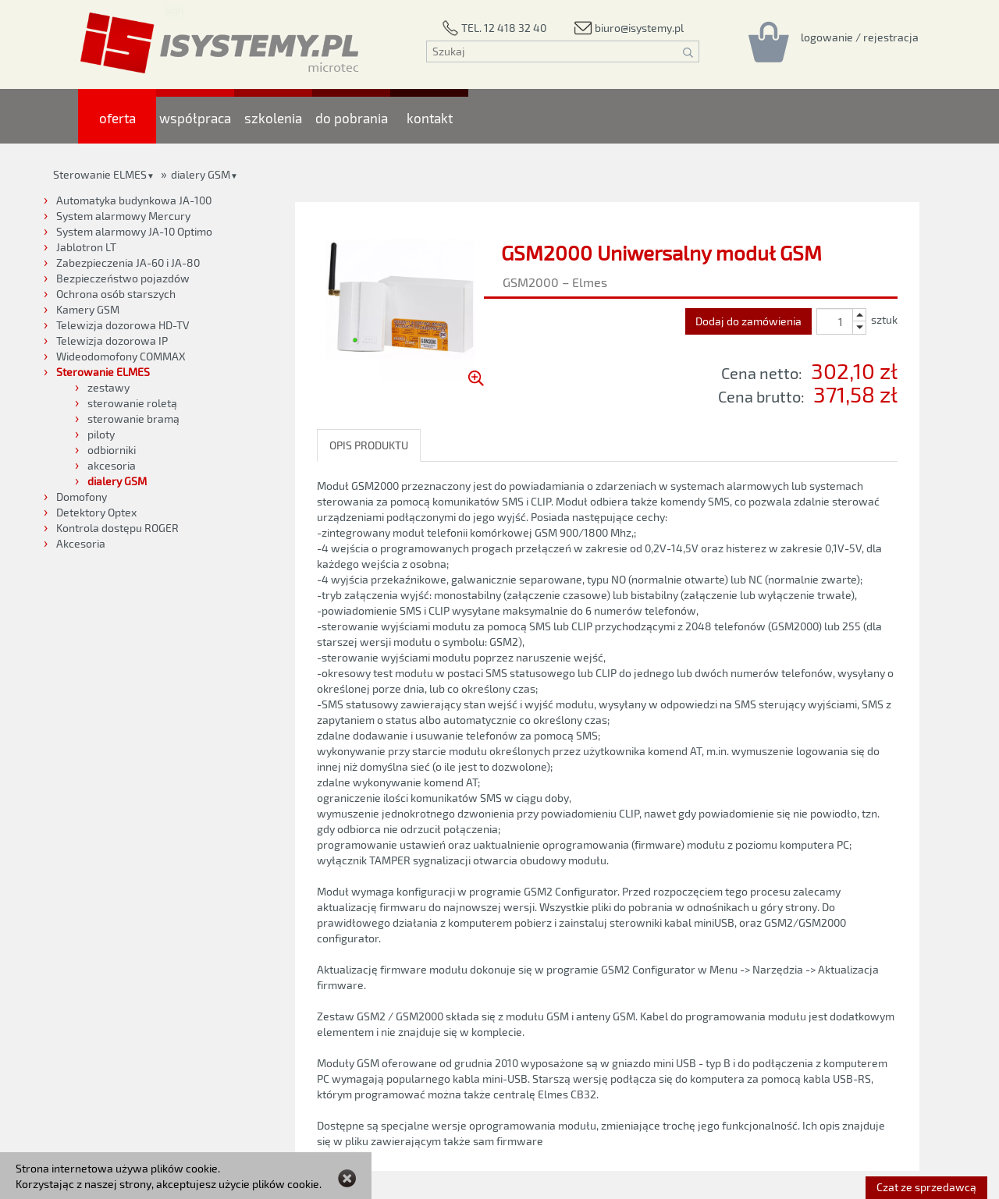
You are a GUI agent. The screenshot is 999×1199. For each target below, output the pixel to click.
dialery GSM (200, 174)
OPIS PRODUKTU (368, 445)
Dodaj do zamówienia (748, 321)
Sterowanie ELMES (100, 174)
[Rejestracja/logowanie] (860, 36)
